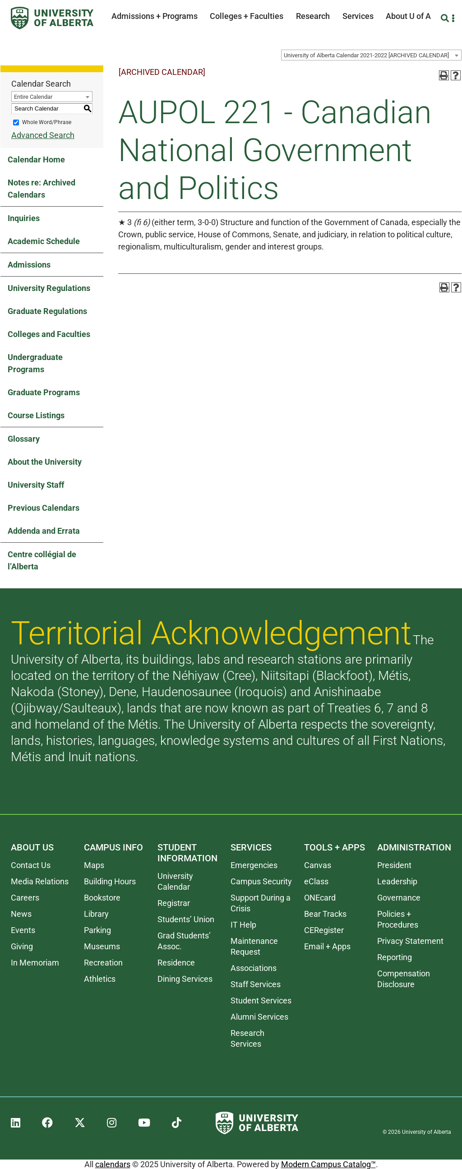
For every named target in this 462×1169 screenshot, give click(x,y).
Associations (254, 968)
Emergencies (254, 865)
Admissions (29, 264)
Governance (398, 897)
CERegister (324, 930)
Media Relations (40, 881)
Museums (102, 946)
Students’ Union (185, 919)
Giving (22, 946)
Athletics (100, 979)
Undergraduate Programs (35, 363)
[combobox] (371, 55)
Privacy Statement (410, 941)
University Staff (36, 485)
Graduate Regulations (47, 311)
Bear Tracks (325, 914)
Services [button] (358, 16)
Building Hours (110, 881)
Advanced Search (42, 135)
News (21, 914)
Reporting (394, 957)
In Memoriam (35, 962)
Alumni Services (259, 1016)
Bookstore (102, 897)
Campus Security (261, 881)
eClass (316, 881)
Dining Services (185, 979)
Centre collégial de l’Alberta (42, 560)
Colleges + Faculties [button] (246, 16)
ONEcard (320, 897)
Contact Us (31, 865)
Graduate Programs (44, 392)
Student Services (261, 1000)
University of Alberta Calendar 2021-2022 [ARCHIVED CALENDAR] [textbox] (366, 55)
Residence (176, 962)
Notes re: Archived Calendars (41, 188)
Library (96, 914)
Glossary (24, 439)
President (394, 865)
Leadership (397, 881)
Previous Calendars (43, 508)
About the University (45, 462)
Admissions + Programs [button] (154, 16)
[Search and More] (446, 18)
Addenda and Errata (44, 531)
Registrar (173, 903)
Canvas (317, 865)
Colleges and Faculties (49, 334)
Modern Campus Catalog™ (328, 1164)
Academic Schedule (44, 241)
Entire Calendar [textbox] (33, 96)
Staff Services (256, 984)
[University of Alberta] (52, 18)
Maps (94, 865)
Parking (97, 930)
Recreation (103, 962)
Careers (25, 897)
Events (23, 930)
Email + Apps (327, 946)
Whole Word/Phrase (46, 122)
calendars (112, 1164)
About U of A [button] (408, 16)
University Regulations (49, 288)
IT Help (243, 924)
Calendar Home (36, 159)
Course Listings (36, 415)
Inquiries (24, 218)
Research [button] (313, 16)
